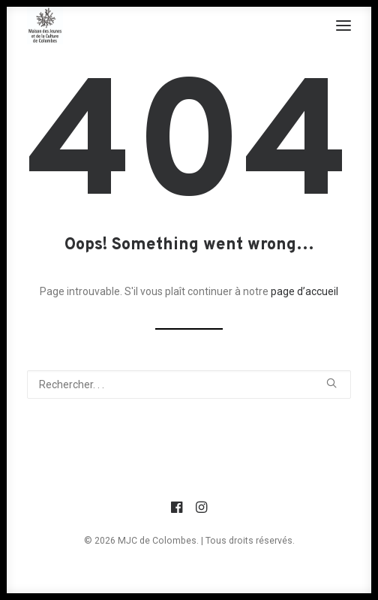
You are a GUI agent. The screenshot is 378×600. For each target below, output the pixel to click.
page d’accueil (304, 291)
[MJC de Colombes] (45, 25)
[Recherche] (189, 384)
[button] (343, 25)
